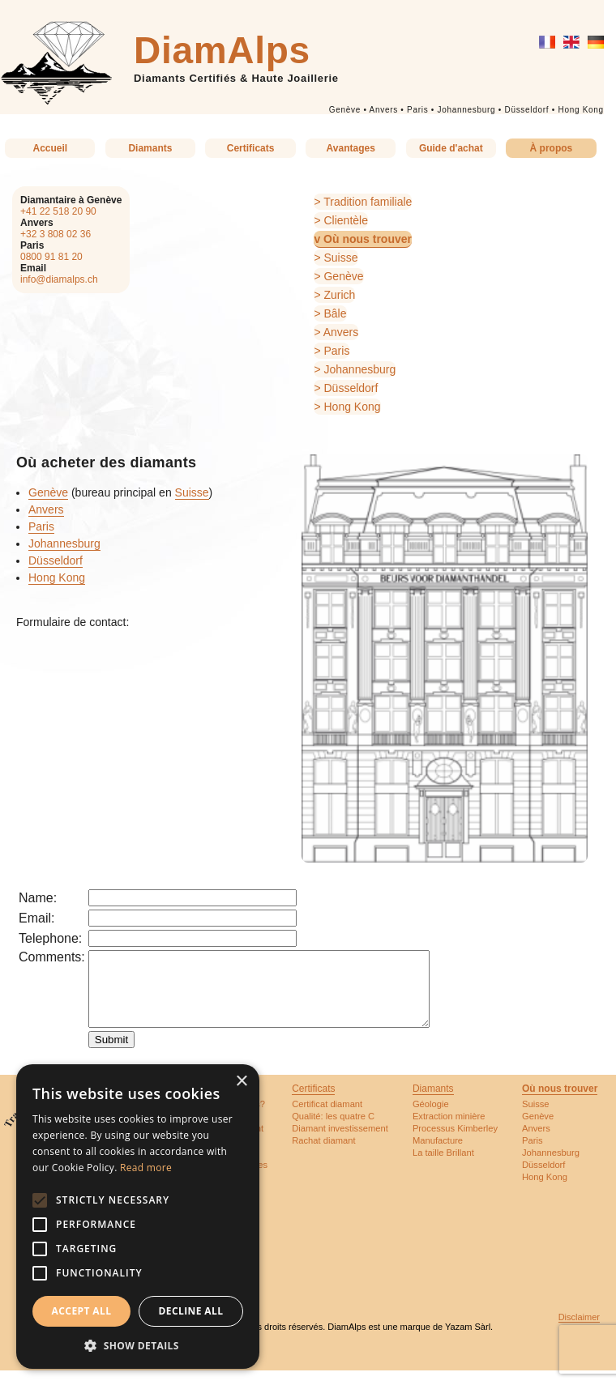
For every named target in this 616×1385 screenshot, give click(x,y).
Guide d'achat (451, 148)
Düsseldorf (526, 109)
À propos (551, 148)
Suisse (340, 257)
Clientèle (345, 220)
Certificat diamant (327, 1118)
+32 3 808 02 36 (55, 234)
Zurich (339, 294)
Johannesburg (467, 109)
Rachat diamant (323, 1155)
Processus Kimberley (455, 1143)
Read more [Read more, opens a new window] (146, 1167)
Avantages (351, 148)
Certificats (251, 148)
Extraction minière (449, 1131)
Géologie (431, 1118)
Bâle (334, 313)
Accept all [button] (82, 1311)
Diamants (150, 148)
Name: (38, 898)
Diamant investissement (340, 1143)
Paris (417, 109)
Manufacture (438, 1155)
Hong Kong (580, 109)
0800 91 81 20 (51, 256)
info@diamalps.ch (59, 279)
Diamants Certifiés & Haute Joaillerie (236, 78)
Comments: (52, 957)
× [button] (241, 1082)
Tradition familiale (367, 201)
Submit (111, 1054)
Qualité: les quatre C (333, 1131)
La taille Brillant (443, 1167)
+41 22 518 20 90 (58, 211)
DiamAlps (222, 50)
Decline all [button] (191, 1311)
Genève (345, 109)
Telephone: (50, 938)
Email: (36, 918)
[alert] (137, 1216)
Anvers (384, 109)
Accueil (49, 148)
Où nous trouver (367, 238)
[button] (137, 1345)
